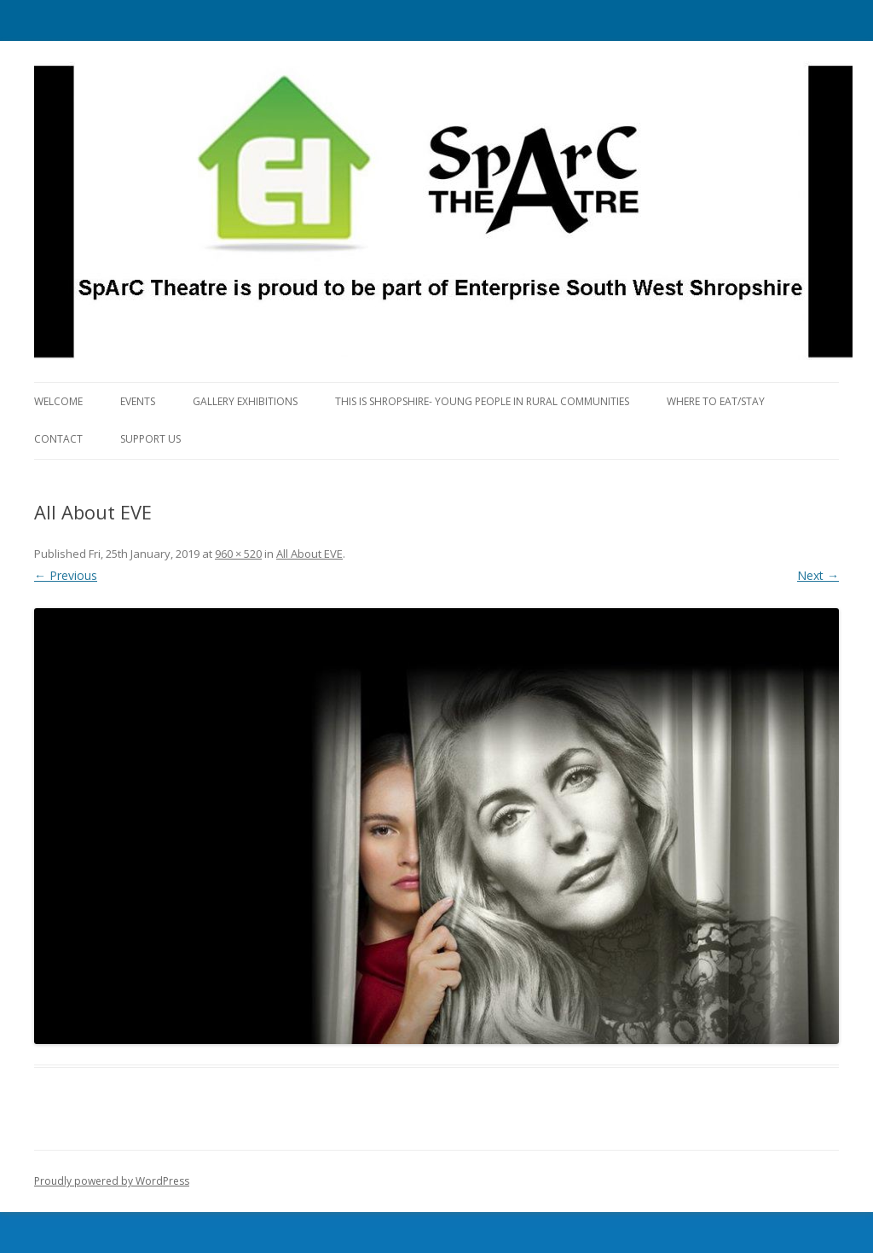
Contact (58, 439)
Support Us (150, 439)
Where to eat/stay (716, 401)
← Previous (65, 575)
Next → (818, 575)
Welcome (58, 401)
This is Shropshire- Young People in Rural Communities (482, 401)
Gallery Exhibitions (245, 401)
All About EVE (309, 553)
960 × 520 (238, 553)
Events (137, 401)
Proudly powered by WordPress (111, 1181)
